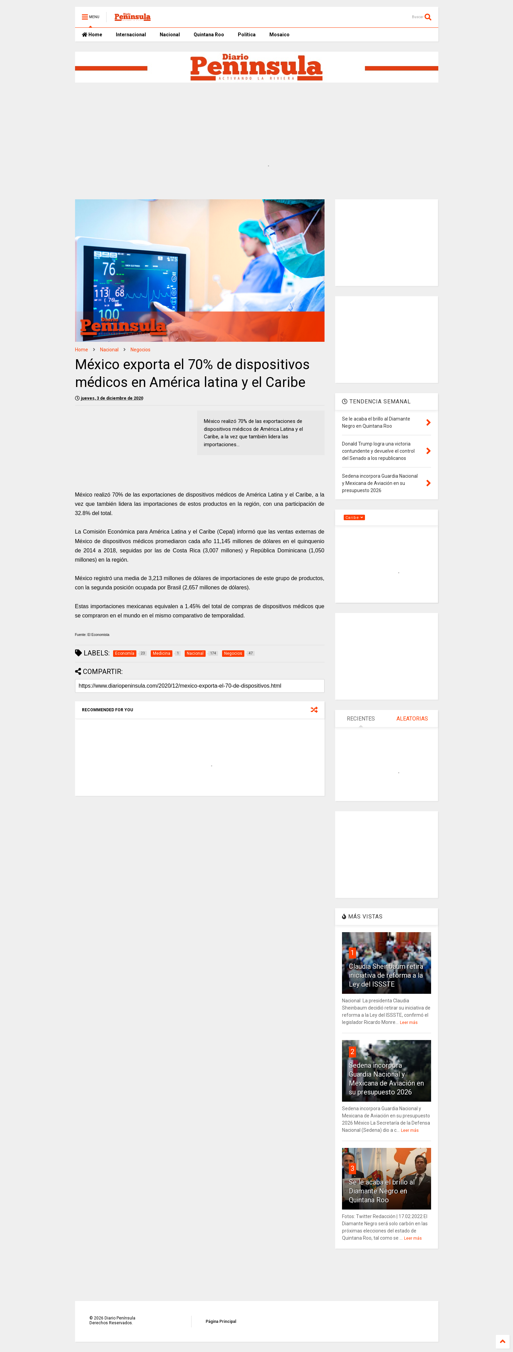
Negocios (140, 349)
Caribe (354, 517)
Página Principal (221, 1321)
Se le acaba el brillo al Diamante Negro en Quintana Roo (382, 1191)
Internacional (131, 34)
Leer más (409, 1022)
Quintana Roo (209, 34)
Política (247, 34)
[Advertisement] (241, 109)
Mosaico (279, 34)
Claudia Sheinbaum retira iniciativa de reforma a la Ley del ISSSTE (386, 975)
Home (92, 34)
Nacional (170, 34)
